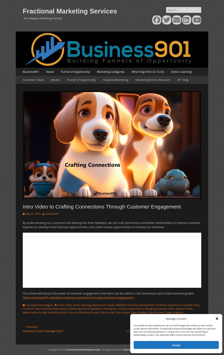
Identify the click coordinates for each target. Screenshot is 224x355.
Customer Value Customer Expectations (45, 308)
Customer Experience (168, 305)
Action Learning (181, 72)
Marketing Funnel (89, 312)
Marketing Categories (111, 72)
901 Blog (182, 80)
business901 (52, 213)
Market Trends (184, 308)
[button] (217, 318)
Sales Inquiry (122, 312)
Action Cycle (65, 305)
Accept (176, 345)
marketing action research (63, 312)
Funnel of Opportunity (75, 72)
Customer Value (33, 80)
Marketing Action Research (152, 80)
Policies (127, 349)
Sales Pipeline (139, 312)
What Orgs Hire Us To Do (148, 72)
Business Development (141, 305)
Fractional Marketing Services (70, 11)
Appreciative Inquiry (103, 305)
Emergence (110, 308)
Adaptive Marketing (115, 80)
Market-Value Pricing (34, 312)
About (50, 72)
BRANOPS (121, 305)
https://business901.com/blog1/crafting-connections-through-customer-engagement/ (78, 298)
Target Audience (174, 312)
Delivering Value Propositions (86, 308)
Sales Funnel (107, 312)
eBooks (55, 80)
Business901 (31, 72)
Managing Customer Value (159, 308)
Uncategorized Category (39, 305)
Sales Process (156, 312)
